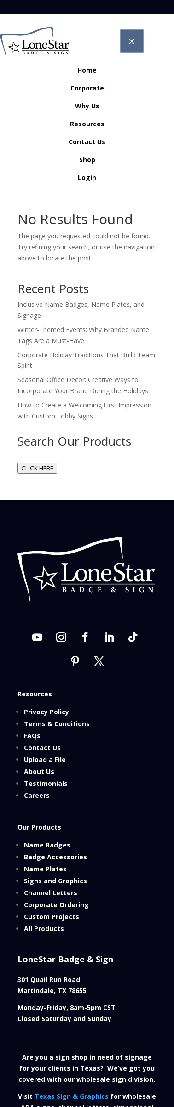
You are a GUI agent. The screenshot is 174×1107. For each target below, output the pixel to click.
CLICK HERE (37, 468)
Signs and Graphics (55, 880)
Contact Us (42, 747)
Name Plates (45, 868)
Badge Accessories (55, 857)
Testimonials (46, 783)
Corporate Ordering (56, 904)
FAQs (32, 735)
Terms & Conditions (57, 723)
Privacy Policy (46, 711)
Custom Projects (51, 916)
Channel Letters (50, 892)
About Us (39, 771)
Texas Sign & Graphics (72, 1096)
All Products (44, 928)
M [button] (132, 41)
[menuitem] (87, 70)
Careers (37, 795)
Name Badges (47, 845)
